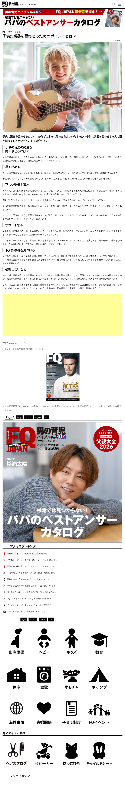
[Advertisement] (63, 315)
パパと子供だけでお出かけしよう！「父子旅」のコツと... (32, 586)
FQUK (38, 417)
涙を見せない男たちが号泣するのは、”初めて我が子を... (31, 592)
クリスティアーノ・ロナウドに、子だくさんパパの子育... (32, 560)
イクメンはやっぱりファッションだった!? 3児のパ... (30, 605)
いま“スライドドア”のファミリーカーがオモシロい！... (31, 598)
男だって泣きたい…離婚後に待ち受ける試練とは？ (29, 553)
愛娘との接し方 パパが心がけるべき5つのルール (28, 579)
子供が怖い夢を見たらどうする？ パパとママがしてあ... (31, 566)
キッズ (28, 417)
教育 (19, 417)
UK (46, 417)
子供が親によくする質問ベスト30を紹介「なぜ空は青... (31, 573)
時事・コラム (14, 32)
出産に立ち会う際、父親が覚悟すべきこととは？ (28, 611)
